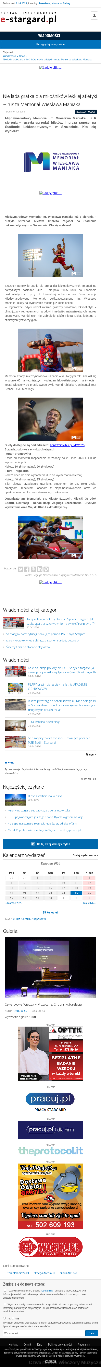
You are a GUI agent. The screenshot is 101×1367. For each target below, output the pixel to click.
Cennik (27, 1344)
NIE (15, 1318)
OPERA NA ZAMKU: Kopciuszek (29, 918)
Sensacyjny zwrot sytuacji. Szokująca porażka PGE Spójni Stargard (45, 634)
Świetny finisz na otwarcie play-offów (28, 647)
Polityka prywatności (60, 1344)
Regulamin (84, 1344)
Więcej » (91, 754)
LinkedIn (40, 568)
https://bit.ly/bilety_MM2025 (67, 445)
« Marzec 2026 (13, 903)
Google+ (33, 568)
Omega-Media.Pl (44, 1273)
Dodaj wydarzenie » (85, 855)
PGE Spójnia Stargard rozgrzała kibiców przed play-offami (42, 823)
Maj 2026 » (89, 903)
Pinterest (46, 568)
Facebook (27, 568)
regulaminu (47, 1290)
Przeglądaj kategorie (50, 44)
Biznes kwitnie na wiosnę (45, 796)
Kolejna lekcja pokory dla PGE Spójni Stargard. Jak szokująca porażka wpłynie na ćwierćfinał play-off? (60, 621)
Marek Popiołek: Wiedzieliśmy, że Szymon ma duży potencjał (42, 640)
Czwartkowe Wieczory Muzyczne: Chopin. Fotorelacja (43, 1004)
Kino (39, 1344)
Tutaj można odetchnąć (44, 722)
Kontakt (13, 1344)
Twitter (20, 568)
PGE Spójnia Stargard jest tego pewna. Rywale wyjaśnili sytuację (45, 817)
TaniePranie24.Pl (18, 1273)
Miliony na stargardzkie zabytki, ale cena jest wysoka (39, 810)
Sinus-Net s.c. (69, 1273)
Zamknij (50, 1361)
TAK (7, 1318)
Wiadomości (50, 35)
